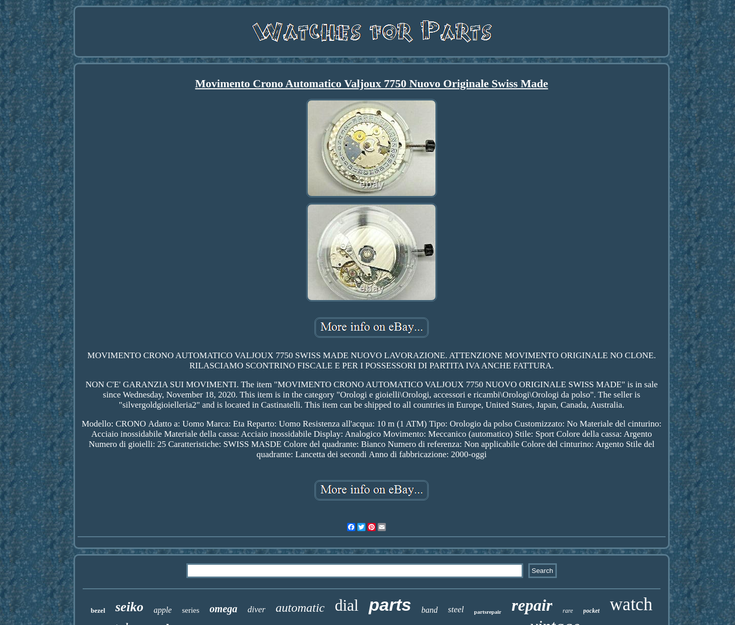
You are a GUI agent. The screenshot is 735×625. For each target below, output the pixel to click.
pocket (591, 610)
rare (567, 610)
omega (223, 608)
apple (163, 610)
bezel (98, 610)
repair (531, 605)
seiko (129, 606)
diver (256, 609)
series (190, 610)
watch (631, 604)
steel (456, 609)
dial (347, 605)
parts (390, 604)
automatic (300, 607)
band (430, 610)
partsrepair (488, 612)
